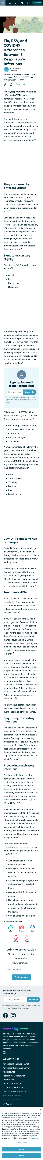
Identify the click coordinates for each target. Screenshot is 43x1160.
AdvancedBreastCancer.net (16, 1064)
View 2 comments (21, 963)
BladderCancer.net (12, 1095)
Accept (21, 1156)
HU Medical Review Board (24, 74)
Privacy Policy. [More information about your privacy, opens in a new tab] (33, 1138)
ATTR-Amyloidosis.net (13, 1087)
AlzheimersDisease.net (14, 1075)
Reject (21, 1149)
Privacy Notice (23, 400)
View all (7, 1104)
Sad (31, 928)
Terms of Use (24, 1008)
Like (9, 928)
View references (13, 921)
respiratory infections (25, 98)
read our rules (21, 954)
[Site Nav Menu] (9, 3)
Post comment (21, 977)
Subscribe (37, 3)
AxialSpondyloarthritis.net (15, 1091)
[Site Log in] (28, 3)
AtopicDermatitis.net (13, 1083)
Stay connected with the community (17, 992)
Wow (14, 938)
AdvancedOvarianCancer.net (16, 1068)
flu (9, 194)
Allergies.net (9, 1072)
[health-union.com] (15, 1028)
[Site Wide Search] (15, 3)
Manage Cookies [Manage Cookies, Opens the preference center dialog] (21, 1142)
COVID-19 (25, 412)
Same (25, 938)
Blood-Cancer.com (12, 1099)
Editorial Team (17, 68)
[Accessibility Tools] (22, 3)
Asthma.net (8, 1079)
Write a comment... (14, 969)
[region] (21, 1133)
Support (20, 928)
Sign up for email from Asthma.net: (21, 384)
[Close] (40, 1109)
